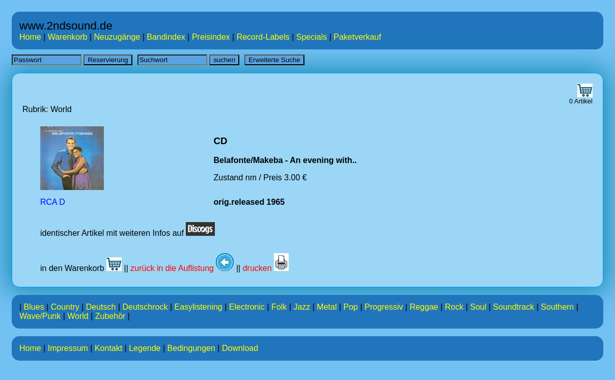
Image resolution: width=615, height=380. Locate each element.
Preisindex (211, 37)
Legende (144, 348)
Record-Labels (263, 37)
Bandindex (166, 37)
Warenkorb (68, 37)
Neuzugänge (117, 37)
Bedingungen (191, 348)
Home (30, 37)
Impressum (68, 348)
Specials (311, 37)
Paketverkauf (357, 37)
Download (240, 348)
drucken (266, 268)
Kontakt (108, 348)
